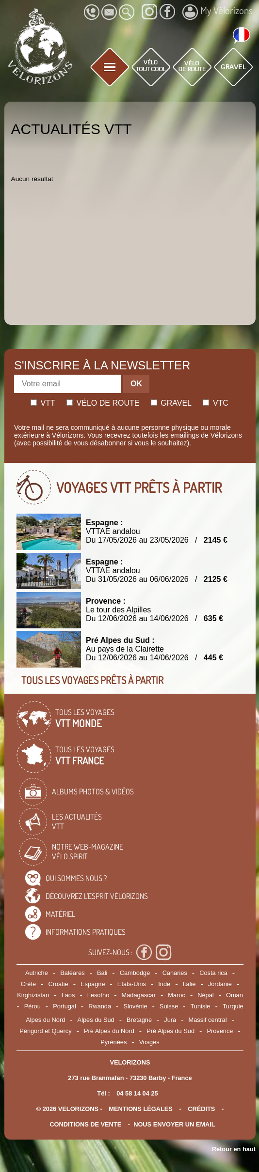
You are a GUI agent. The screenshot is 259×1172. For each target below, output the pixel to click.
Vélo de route (102, 403)
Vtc (215, 403)
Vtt (43, 403)
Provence (220, 1031)
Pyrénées (113, 1042)
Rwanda (99, 1006)
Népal (205, 995)
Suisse (169, 1006)
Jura (170, 1019)
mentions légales (141, 1108)
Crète (28, 984)
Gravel (171, 403)
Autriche (36, 972)
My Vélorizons (217, 11)
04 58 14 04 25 (137, 1093)
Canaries (174, 972)
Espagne (93, 984)
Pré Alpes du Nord (109, 1031)
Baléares (72, 972)
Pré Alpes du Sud (170, 1031)
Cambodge (135, 972)
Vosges (149, 1042)
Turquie (233, 1006)
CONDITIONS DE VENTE (85, 1124)
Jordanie (220, 984)
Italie (188, 984)
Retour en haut (234, 1149)
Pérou (32, 1006)
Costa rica (213, 972)
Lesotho (98, 995)
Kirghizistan (33, 995)
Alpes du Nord (45, 1019)
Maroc (176, 995)
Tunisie (200, 1006)
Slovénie (135, 1006)
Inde (164, 984)
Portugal (64, 1006)
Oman (234, 995)
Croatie (58, 984)
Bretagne (139, 1019)
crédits (201, 1108)
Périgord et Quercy (45, 1031)
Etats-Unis (131, 984)
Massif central (208, 1019)
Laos (68, 995)
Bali (102, 972)
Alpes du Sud (96, 1019)
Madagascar (139, 995)
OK (136, 384)
